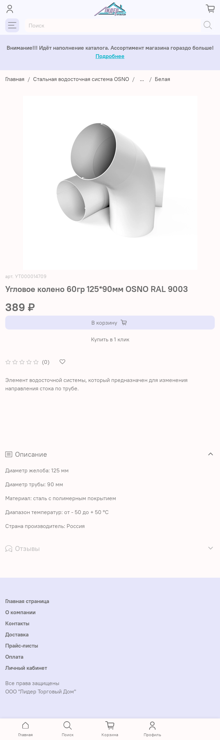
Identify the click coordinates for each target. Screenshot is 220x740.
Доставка (17, 634)
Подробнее (110, 55)
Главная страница (27, 600)
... (142, 79)
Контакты (17, 623)
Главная (14, 78)
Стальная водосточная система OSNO (81, 78)
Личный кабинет (26, 667)
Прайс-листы (21, 645)
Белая (162, 78)
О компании (20, 612)
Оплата (14, 656)
